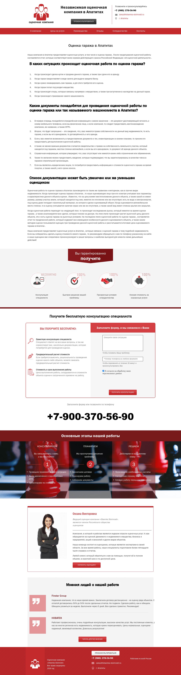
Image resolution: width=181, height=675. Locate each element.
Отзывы (100, 31)
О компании (35, 31)
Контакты (140, 31)
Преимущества (80, 31)
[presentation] (121, 382)
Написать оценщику (87, 565)
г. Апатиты (123, 18)
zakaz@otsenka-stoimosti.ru (131, 15)
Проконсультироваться (84, 21)
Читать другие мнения (92, 639)
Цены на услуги (57, 31)
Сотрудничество (120, 31)
